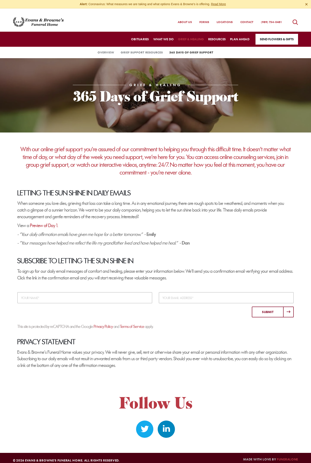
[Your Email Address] (226, 293)
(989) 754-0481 (271, 18)
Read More (218, 4)
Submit (267, 308)
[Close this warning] (306, 4)
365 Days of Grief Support (191, 48)
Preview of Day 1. (44, 221)
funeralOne (287, 455)
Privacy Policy (103, 322)
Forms (204, 18)
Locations (225, 18)
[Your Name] (84, 293)
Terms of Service (132, 322)
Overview (106, 48)
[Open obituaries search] (295, 18)
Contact (247, 18)
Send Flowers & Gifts (277, 35)
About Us (185, 18)
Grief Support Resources (142, 48)
